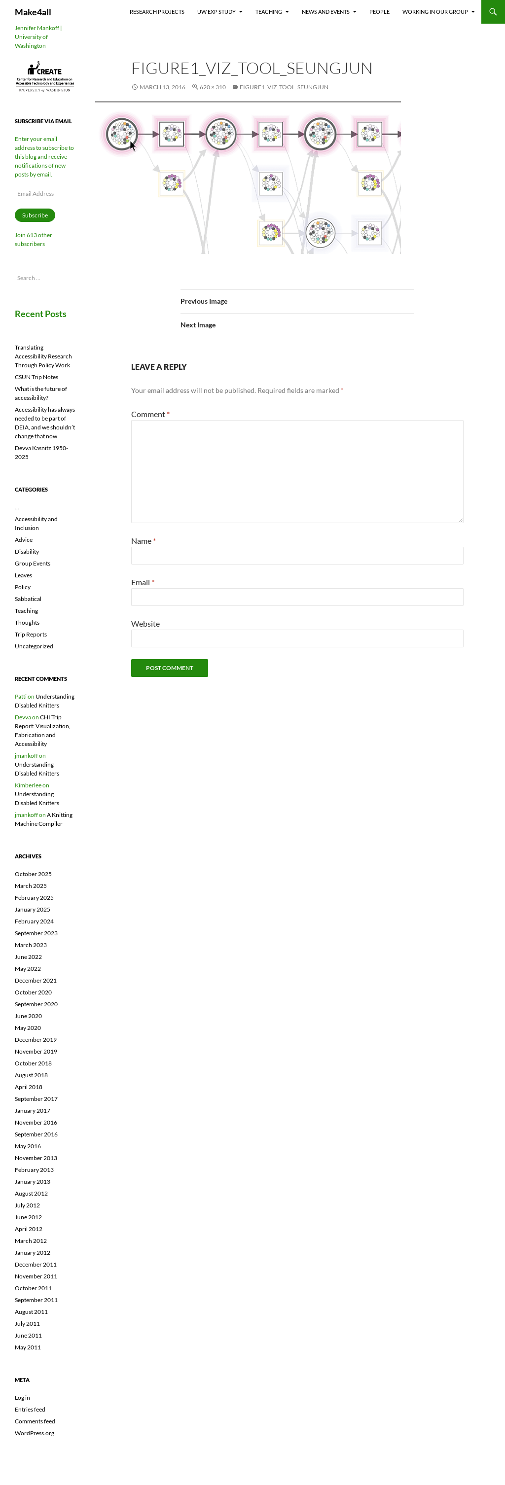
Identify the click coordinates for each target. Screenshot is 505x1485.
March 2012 (31, 1240)
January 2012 (32, 1252)
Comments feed (35, 1421)
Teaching (268, 11)
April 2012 (28, 1229)
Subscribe (35, 215)
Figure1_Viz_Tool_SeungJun (284, 87)
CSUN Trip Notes (36, 377)
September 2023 (36, 933)
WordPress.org (34, 1433)
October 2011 (33, 1288)
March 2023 (31, 945)
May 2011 (28, 1347)
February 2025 (34, 897)
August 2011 (31, 1311)
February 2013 (34, 1169)
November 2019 (36, 1051)
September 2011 (36, 1300)
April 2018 (28, 1087)
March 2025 (31, 885)
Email (142, 582)
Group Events (32, 563)
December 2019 (36, 1039)
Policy (23, 587)
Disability (27, 551)
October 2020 (33, 992)
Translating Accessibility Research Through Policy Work (43, 356)
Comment (150, 414)
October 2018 (33, 1063)
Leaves (23, 575)
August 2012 (31, 1193)
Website (145, 623)
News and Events (326, 11)
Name (143, 540)
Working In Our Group (435, 11)
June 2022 (28, 956)
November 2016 (36, 1122)
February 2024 (34, 921)
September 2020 (36, 1004)
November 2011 (36, 1276)
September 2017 (36, 1098)
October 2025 (33, 874)
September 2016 (36, 1134)
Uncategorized (34, 646)
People (379, 11)
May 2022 (28, 968)
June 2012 (28, 1217)
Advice (24, 539)
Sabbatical (28, 598)
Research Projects (157, 11)
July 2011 (27, 1323)
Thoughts (27, 622)
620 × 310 (213, 87)
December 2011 (36, 1264)
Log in (22, 1397)
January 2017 (32, 1110)
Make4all (33, 11)
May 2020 (28, 1027)
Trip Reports (31, 634)
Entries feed (30, 1409)
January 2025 (32, 909)
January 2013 (32, 1181)
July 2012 (27, 1205)
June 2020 (28, 1016)
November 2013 (36, 1158)
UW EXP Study (216, 11)
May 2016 (28, 1146)
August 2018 (31, 1075)
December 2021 (36, 980)
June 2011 (28, 1335)
